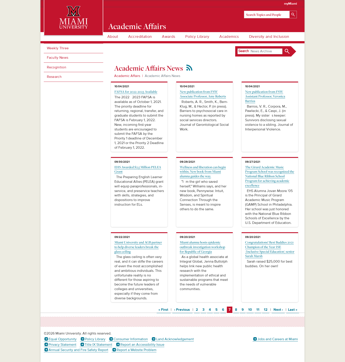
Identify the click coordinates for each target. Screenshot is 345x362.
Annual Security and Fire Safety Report (78, 350)
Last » (293, 309)
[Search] (270, 14)
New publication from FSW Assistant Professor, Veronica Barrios (265, 96)
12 (266, 309)
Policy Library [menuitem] (197, 36)
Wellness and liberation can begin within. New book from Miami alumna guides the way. (203, 171)
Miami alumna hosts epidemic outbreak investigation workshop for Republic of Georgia (202, 247)
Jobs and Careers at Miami (277, 339)
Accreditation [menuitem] (140, 36)
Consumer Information (131, 339)
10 (251, 309)
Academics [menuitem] (229, 36)
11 (258, 309)
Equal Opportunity (63, 339)
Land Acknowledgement (175, 339)
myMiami (290, 4)
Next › (279, 309)
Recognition (56, 67)
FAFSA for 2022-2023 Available (135, 91)
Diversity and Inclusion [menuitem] (269, 36)
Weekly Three (58, 48)
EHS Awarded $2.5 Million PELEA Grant (137, 169)
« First (164, 309)
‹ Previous (183, 309)
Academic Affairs (137, 26)
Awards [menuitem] (168, 36)
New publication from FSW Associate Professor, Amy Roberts (203, 93)
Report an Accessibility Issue (142, 344)
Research (54, 77)
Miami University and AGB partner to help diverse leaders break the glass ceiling (138, 247)
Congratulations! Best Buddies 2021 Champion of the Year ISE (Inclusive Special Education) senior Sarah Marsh (269, 249)
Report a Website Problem (136, 350)
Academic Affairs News (162, 76)
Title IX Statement (98, 344)
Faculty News (57, 57)
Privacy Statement (62, 344)
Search (243, 51)
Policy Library (95, 339)
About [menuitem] (112, 36)
